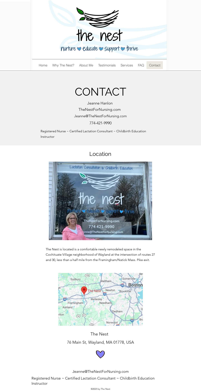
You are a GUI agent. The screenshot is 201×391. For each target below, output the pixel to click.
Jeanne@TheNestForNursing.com (100, 116)
